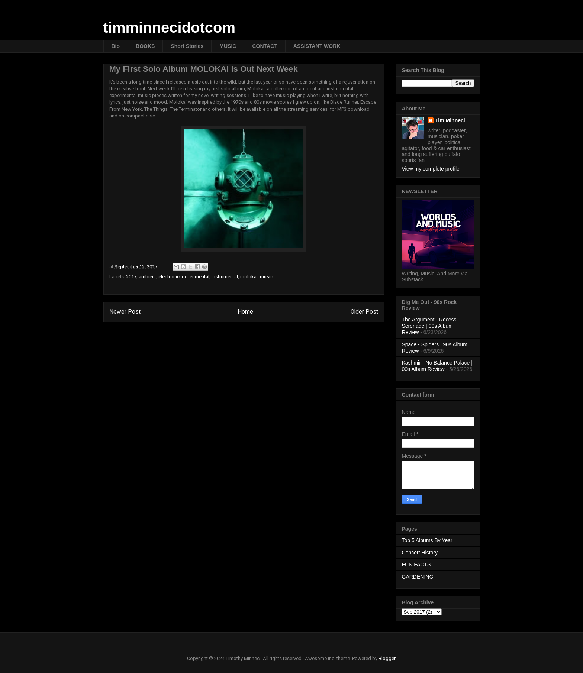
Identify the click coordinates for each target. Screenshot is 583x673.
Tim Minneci (450, 120)
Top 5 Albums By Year (427, 540)
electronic (169, 276)
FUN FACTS (416, 564)
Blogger (387, 658)
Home (245, 311)
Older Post (364, 311)
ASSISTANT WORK (317, 46)
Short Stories (187, 46)
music (266, 276)
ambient (147, 276)
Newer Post (125, 311)
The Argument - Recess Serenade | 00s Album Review (429, 326)
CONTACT (264, 46)
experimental (195, 276)
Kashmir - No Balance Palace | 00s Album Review (437, 366)
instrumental (225, 276)
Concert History (420, 553)
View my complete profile (431, 169)
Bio (116, 46)
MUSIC (227, 46)
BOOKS (145, 46)
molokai (249, 276)
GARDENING (418, 577)
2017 (131, 276)
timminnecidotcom (169, 27)
